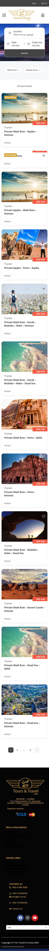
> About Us (11, 843)
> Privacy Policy (13, 837)
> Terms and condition (17, 835)
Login (34, 3)
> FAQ (8, 840)
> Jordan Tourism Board (17, 868)
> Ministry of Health (15, 862)
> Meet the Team (14, 846)
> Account (11, 832)
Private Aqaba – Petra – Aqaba (21, 267)
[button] (42, 15)
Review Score (33, 70)
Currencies (10, 922)
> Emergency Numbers (16, 871)
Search (24, 53)
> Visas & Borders (14, 874)
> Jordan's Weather (15, 865)
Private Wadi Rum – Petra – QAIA (23, 437)
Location (17, 31)
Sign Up (44, 3)
